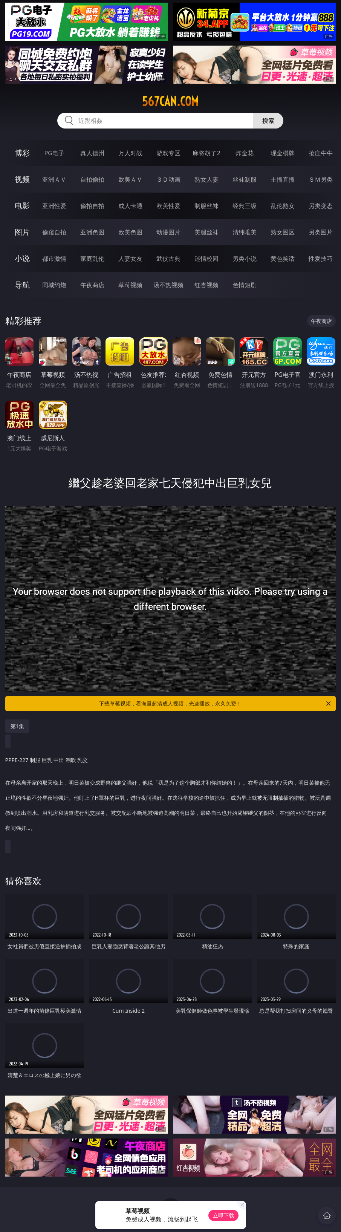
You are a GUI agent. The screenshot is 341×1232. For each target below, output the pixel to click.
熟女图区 (283, 232)
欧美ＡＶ (130, 179)
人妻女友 (130, 258)
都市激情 (54, 258)
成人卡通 (130, 206)
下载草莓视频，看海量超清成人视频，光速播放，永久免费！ (215, 703)
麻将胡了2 (206, 153)
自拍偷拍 (92, 179)
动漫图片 (168, 232)
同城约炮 (54, 285)
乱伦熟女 (283, 206)
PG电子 (54, 153)
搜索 (268, 120)
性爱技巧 (321, 258)
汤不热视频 (168, 285)
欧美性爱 (168, 206)
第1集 (17, 726)
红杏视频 (206, 285)
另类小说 (244, 258)
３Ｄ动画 (168, 179)
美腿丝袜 (206, 232)
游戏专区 (168, 153)
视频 (22, 179)
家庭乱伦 (92, 258)
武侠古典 (168, 258)
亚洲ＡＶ (54, 179)
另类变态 (321, 206)
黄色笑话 (283, 258)
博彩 (22, 153)
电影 (22, 205)
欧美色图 (130, 232)
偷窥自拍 (54, 232)
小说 (22, 258)
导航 (22, 285)
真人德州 (92, 153)
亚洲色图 (92, 232)
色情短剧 (244, 285)
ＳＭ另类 (321, 179)
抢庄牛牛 (321, 153)
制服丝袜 (206, 206)
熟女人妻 (206, 179)
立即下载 (223, 1215)
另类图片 (321, 232)
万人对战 (130, 153)
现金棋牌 (283, 153)
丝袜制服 (244, 179)
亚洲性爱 (54, 206)
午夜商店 (92, 285)
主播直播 (283, 179)
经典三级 (244, 206)
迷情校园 (206, 258)
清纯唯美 (244, 232)
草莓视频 (130, 285)
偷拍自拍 (92, 206)
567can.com (170, 101)
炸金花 (244, 153)
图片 (22, 232)
